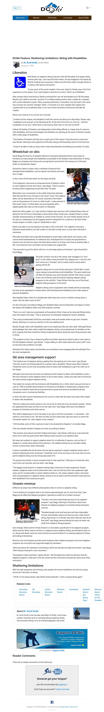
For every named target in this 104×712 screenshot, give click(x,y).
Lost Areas (67, 18)
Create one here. (62, 689)
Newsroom (20, 18)
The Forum (52, 18)
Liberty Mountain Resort (49, 592)
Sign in (16, 8)
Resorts (36, 18)
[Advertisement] (52, 39)
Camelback (73, 589)
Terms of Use (73, 707)
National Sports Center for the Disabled (98, 594)
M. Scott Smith (31, 611)
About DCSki (83, 18)
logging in (63, 684)
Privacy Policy (64, 707)
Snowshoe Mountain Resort (23, 592)
